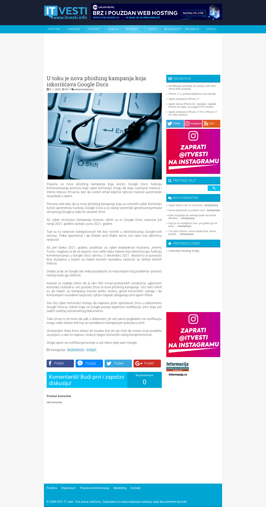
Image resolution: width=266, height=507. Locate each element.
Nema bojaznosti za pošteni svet (186, 210)
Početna (54, 29)
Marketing (120, 488)
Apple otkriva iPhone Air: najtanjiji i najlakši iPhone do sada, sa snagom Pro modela (192, 105)
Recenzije (192, 29)
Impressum (68, 488)
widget (91, 350)
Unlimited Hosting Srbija (183, 250)
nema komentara (84, 89)
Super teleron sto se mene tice (185, 205)
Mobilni (113, 29)
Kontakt (136, 488)
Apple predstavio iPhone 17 (183, 98)
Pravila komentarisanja (94, 488)
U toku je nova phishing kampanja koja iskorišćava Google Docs (96, 81)
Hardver (73, 29)
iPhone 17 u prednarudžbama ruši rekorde (192, 93)
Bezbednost (172, 29)
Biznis (153, 29)
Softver (93, 29)
